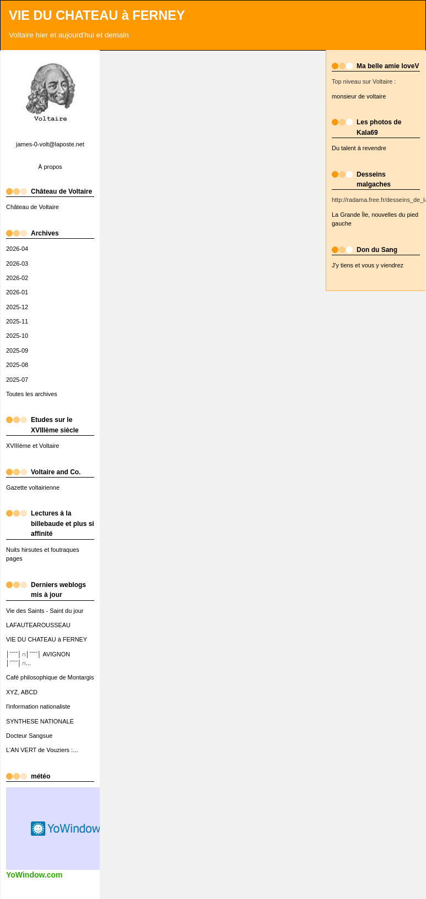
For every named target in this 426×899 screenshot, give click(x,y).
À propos (50, 166)
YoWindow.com (34, 874)
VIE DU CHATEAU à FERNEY (97, 15)
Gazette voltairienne (33, 487)
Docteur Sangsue (29, 735)
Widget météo (66, 828)
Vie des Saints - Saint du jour (44, 610)
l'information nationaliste (38, 706)
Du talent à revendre (359, 148)
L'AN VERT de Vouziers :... (42, 750)
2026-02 (17, 278)
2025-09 (17, 350)
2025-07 (17, 379)
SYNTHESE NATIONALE (40, 721)
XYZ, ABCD (21, 692)
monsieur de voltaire (359, 96)
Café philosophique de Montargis (50, 677)
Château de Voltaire (32, 207)
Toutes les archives (31, 394)
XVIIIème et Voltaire (32, 445)
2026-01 (17, 292)
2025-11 (17, 321)
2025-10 (17, 335)
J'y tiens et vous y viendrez (367, 265)
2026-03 (17, 263)
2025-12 (17, 307)
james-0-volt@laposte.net (50, 144)
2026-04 (17, 248)
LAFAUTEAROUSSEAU (38, 625)
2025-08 (17, 364)
